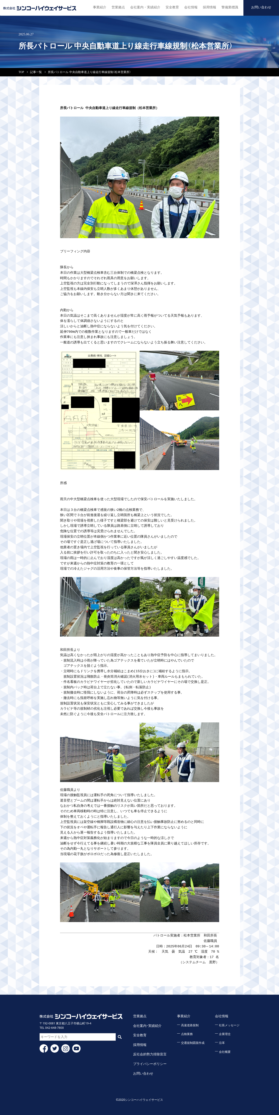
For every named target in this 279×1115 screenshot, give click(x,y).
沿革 (222, 1042)
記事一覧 (36, 72)
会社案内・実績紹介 (146, 7)
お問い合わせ (261, 7)
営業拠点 (120, 7)
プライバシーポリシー (150, 1064)
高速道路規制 (190, 1025)
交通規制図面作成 (192, 1042)
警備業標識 (229, 7)
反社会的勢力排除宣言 (150, 1054)
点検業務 (187, 1034)
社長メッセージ (229, 1025)
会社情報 (191, 7)
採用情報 (209, 7)
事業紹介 (101, 7)
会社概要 (225, 1051)
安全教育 (172, 7)
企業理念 (225, 1034)
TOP (21, 72)
